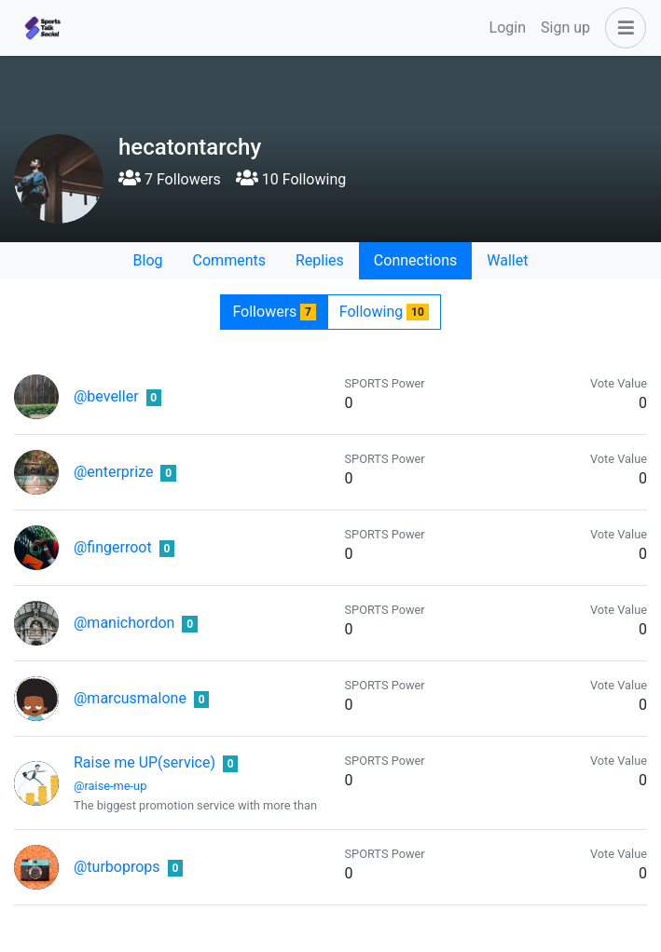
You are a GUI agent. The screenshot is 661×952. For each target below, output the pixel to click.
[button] (622, 27)
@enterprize (113, 472)
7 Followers (169, 179)
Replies (320, 260)
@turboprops (117, 867)
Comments (229, 260)
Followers (273, 311)
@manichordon (124, 623)
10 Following (291, 179)
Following (384, 311)
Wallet (507, 260)
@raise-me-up (110, 786)
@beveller (106, 396)
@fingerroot (113, 547)
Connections (415, 260)
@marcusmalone (130, 698)
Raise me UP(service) (144, 762)
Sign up (565, 27)
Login (507, 27)
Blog (148, 260)
